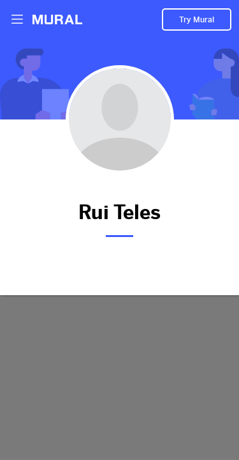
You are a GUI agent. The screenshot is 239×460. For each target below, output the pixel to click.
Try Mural (196, 20)
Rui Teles (119, 210)
